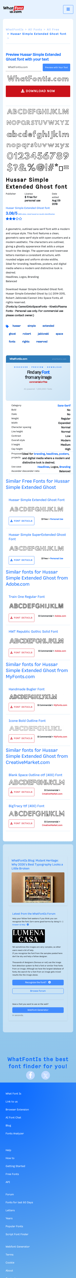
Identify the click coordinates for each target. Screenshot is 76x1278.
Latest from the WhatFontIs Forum (33, 913)
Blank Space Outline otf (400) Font (35, 775)
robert (27, 334)
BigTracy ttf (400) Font (26, 806)
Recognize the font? (38, 982)
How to (10, 1158)
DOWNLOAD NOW (38, 91)
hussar (16, 326)
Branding (64, 467)
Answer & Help (20, 925)
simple (32, 326)
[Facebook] (30, 1075)
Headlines (43, 467)
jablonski (43, 334)
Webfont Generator (38, 1010)
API (8, 1182)
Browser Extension (17, 1109)
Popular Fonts (14, 1226)
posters (64, 454)
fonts (12, 341)
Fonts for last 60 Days (19, 1202)
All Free (53, 29)
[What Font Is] (13, 9)
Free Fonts (12, 1174)
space (59, 334)
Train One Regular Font (27, 597)
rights (25, 341)
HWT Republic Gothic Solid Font (33, 631)
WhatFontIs (15, 29)
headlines (52, 454)
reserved (41, 341)
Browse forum (38, 991)
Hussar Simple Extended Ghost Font (37, 500)
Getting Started (15, 1166)
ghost (12, 334)
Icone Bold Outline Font (27, 721)
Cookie (10, 1262)
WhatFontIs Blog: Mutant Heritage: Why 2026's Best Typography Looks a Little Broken (37, 864)
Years (9, 1218)
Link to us (12, 1101)
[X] (45, 1075)
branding (39, 454)
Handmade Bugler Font (27, 689)
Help (8, 1150)
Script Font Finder (17, 1234)
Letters (10, 1210)
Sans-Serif (64, 405)
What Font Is (13, 1093)
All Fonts (35, 29)
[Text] (23, 67)
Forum (10, 1194)
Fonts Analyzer (15, 1133)
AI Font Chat (13, 1117)
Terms (9, 1254)
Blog (8, 1125)
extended (48, 326)
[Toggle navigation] (68, 9)
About (9, 1270)
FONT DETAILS (21, 521)
